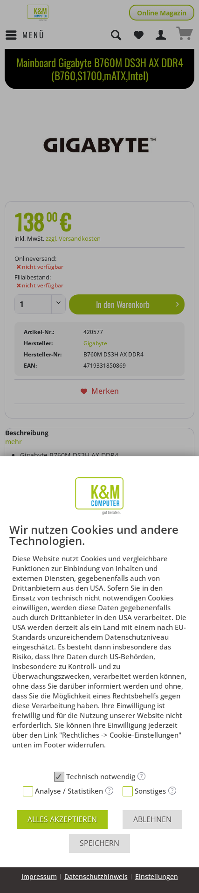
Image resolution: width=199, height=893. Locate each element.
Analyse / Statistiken (69, 790)
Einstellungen (156, 876)
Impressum (39, 876)
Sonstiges (150, 790)
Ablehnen (152, 819)
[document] (99, 645)
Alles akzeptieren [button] (62, 819)
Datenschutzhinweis (96, 876)
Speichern (99, 843)
